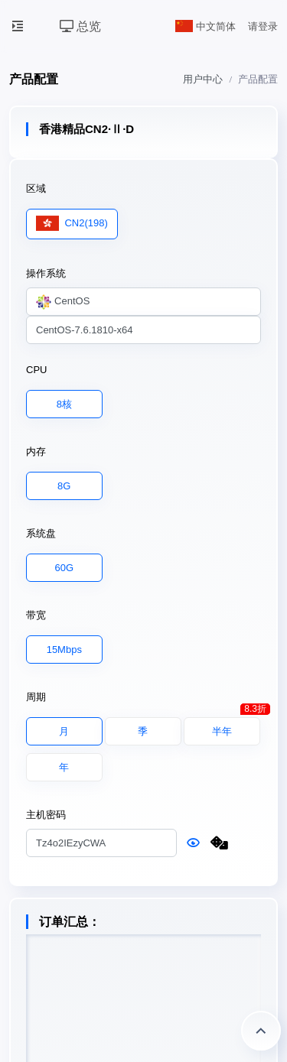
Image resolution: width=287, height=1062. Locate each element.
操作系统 (46, 273)
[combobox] (143, 302)
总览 (80, 26)
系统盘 (41, 533)
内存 (36, 451)
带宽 (36, 615)
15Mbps (64, 648)
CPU (36, 369)
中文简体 (205, 26)
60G (64, 566)
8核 (64, 403)
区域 (36, 188)
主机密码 (46, 814)
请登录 (263, 26)
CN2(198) (72, 224)
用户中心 (203, 79)
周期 (36, 697)
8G (63, 485)
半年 (236, 727)
